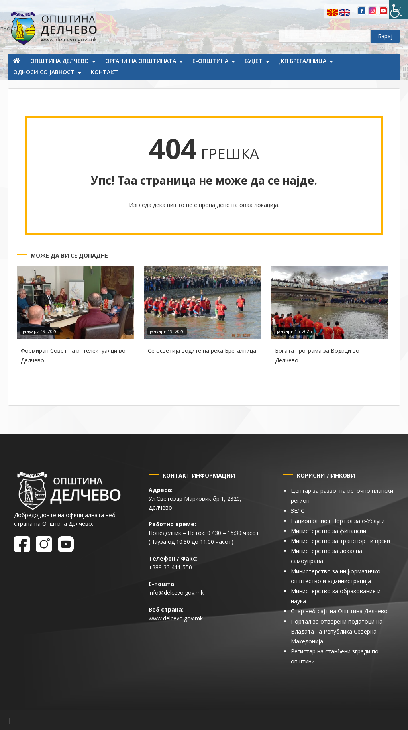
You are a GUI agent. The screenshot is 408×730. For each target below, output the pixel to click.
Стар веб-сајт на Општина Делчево (339, 611)
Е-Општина (210, 61)
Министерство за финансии (328, 531)
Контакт (104, 72)
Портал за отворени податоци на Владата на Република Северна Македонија (336, 631)
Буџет (254, 61)
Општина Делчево (59, 61)
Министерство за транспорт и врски (340, 541)
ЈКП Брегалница (302, 61)
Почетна (17, 61)
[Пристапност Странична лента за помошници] (398, 9)
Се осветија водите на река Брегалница (202, 350)
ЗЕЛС (297, 510)
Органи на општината (140, 61)
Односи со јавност (44, 72)
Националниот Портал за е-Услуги (338, 521)
